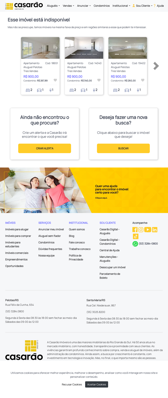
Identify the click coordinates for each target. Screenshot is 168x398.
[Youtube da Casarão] (148, 229)
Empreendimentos (16, 259)
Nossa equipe (46, 255)
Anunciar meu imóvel (51, 229)
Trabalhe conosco (79, 249)
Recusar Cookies (72, 384)
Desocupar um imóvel (113, 267)
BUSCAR (123, 148)
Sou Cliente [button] (141, 5)
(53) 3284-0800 (148, 243)
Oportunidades (14, 266)
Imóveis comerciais (16, 253)
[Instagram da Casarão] (141, 229)
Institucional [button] (120, 6)
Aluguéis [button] (52, 6)
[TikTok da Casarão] (135, 236)
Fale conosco (77, 242)
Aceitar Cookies (96, 384)
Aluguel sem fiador (49, 236)
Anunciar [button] (83, 6)
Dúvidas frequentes (50, 249)
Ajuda (158, 5)
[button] (24, 48)
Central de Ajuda (109, 250)
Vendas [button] (67, 6)
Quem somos (77, 229)
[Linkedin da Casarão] (155, 229)
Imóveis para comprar (18, 236)
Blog (71, 236)
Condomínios (102, 6)
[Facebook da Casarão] (135, 229)
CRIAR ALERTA (44, 148)
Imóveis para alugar (17, 229)
